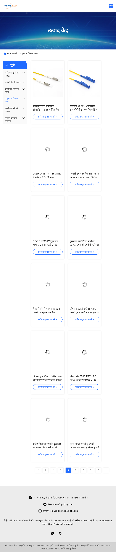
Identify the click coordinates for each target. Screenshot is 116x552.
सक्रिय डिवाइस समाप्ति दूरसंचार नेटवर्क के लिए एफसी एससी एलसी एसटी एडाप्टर (47, 447)
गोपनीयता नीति (11, 545)
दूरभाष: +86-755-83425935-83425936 (58, 511)
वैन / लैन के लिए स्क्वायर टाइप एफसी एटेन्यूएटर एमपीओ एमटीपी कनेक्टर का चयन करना (47, 312)
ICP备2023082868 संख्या (38, 545)
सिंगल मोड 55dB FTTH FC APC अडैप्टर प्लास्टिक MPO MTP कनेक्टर (83, 380)
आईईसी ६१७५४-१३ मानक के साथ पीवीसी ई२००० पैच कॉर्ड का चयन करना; (84, 110)
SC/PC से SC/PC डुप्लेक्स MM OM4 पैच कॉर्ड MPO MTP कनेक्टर (45, 245)
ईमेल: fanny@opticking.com (58, 504)
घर (8, 53)
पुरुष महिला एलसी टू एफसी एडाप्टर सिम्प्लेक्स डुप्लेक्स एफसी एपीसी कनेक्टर (84, 447)
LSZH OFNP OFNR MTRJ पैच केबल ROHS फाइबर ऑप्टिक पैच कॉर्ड (47, 177)
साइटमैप (22, 545)
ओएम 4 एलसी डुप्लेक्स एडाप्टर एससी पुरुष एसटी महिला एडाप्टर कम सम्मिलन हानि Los (84, 312)
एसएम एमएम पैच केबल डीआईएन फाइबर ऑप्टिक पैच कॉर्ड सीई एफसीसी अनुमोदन (46, 110)
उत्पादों (14, 53)
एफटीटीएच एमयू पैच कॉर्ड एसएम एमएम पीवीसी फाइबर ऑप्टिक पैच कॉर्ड (84, 177)
